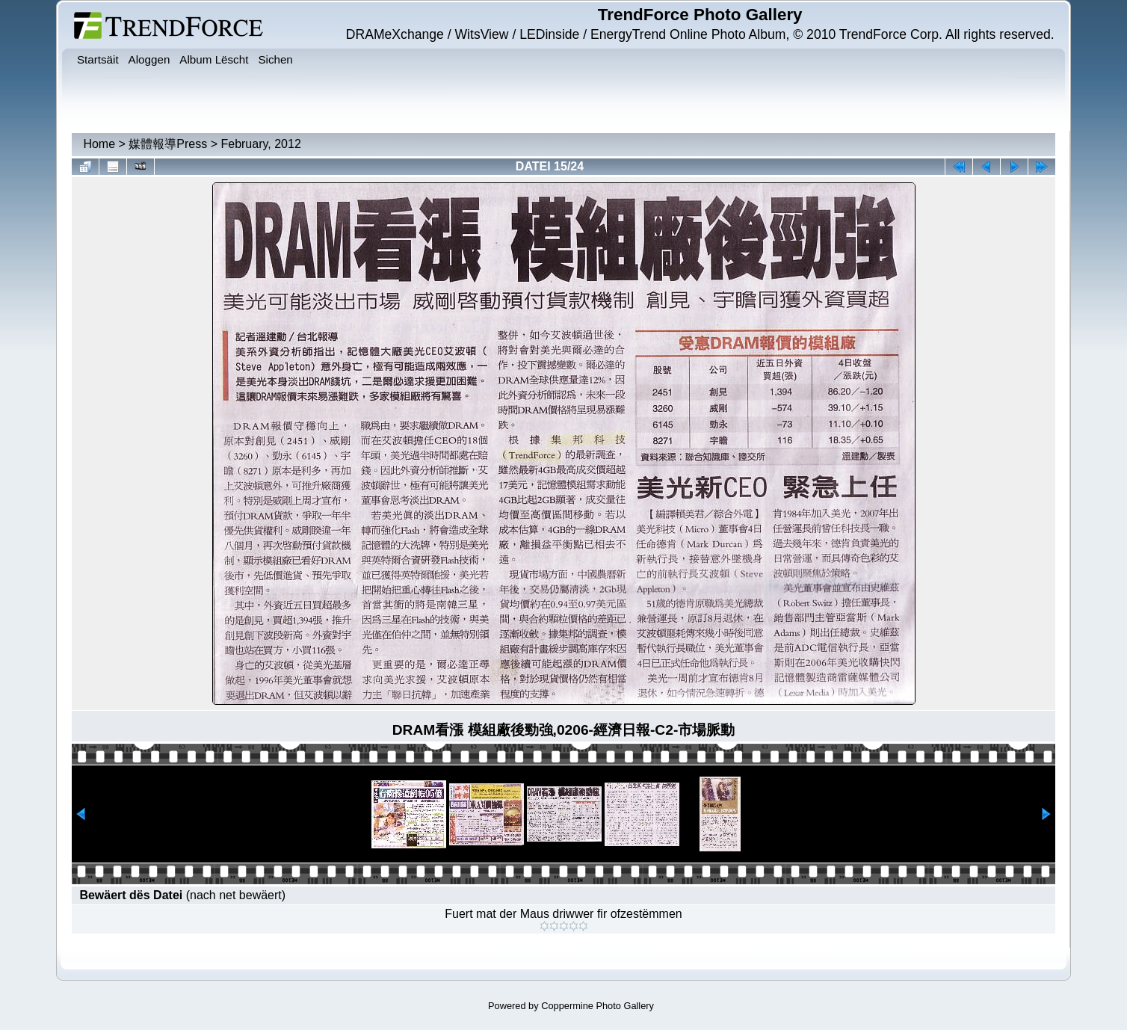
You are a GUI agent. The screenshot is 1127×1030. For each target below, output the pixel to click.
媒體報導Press (168, 144)
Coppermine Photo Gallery (597, 1005)
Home (99, 144)
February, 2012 (260, 144)
